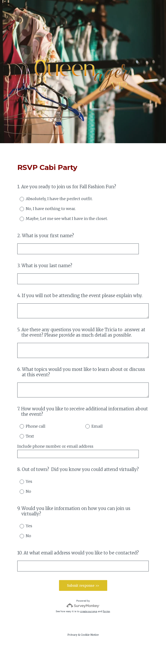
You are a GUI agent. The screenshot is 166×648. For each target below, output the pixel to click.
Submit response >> (83, 586)
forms (106, 611)
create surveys (88, 611)
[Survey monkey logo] (83, 605)
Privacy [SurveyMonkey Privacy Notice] (72, 634)
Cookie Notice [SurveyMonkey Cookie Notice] (90, 634)
